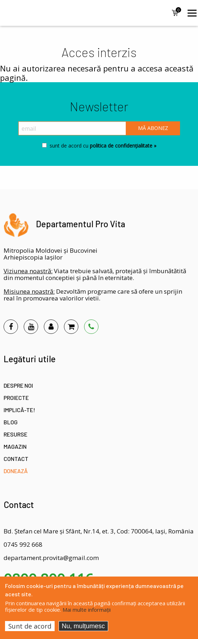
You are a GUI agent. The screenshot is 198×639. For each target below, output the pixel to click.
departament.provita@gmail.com (51, 558)
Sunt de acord (29, 626)
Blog (11, 422)
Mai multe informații (87, 609)
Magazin (15, 446)
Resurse (15, 434)
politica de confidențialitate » (122, 145)
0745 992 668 (23, 544)
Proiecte (16, 397)
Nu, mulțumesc (83, 626)
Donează (16, 470)
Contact (16, 458)
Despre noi (18, 385)
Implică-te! (19, 409)
